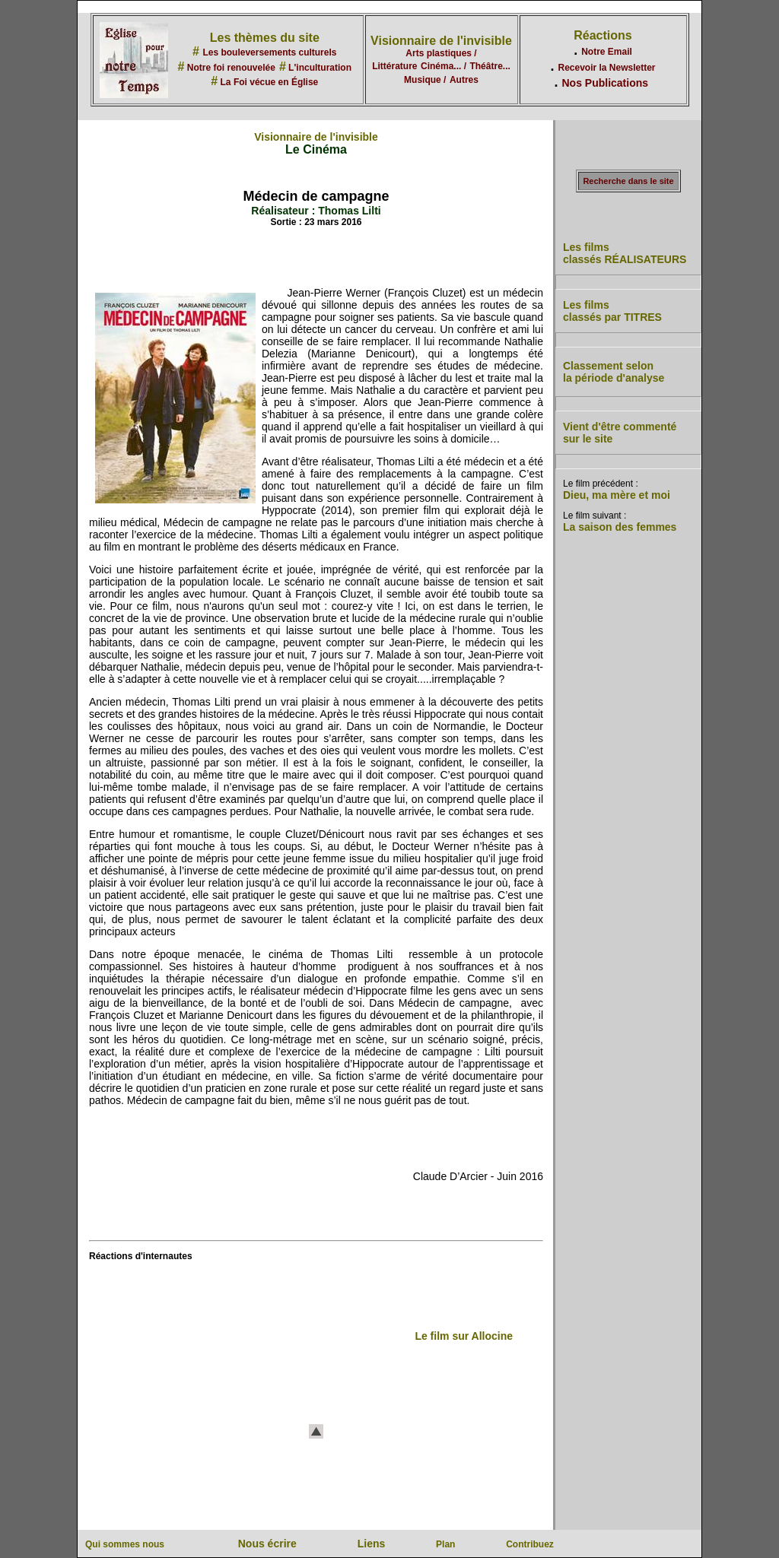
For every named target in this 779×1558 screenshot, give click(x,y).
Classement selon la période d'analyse (613, 372)
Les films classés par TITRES (612, 311)
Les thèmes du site (265, 37)
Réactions (602, 35)
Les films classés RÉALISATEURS (624, 253)
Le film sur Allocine (464, 1336)
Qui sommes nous (124, 1544)
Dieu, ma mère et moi (616, 495)
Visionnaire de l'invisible (441, 40)
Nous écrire (267, 1543)
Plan (445, 1544)
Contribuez (530, 1544)
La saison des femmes (619, 527)
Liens (372, 1543)
